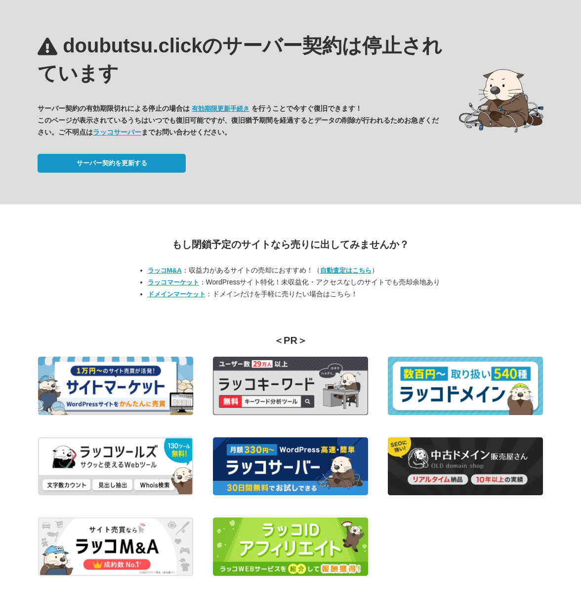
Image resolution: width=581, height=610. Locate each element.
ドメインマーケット (177, 294)
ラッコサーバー (117, 132)
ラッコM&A (165, 270)
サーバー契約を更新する (112, 163)
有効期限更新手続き (220, 108)
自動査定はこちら (346, 270)
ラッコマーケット (173, 282)
